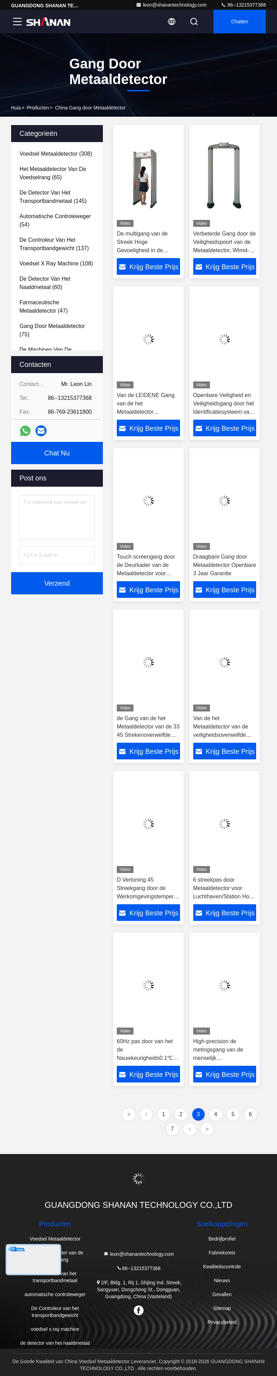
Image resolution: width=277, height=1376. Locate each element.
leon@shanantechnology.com (171, 5)
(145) (53, 197)
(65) (52, 173)
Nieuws (222, 1280)
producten (38, 107)
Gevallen (221, 1294)
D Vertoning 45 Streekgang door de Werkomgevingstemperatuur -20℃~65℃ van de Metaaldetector (152, 896)
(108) (56, 263)
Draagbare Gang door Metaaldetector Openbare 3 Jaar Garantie (224, 565)
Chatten (239, 21)
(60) (44, 283)
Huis (16, 107)
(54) (55, 220)
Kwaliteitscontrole (222, 1266)
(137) (54, 244)
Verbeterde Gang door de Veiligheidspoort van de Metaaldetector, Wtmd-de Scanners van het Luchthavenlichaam (224, 250)
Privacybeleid (221, 1322)
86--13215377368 (243, 5)
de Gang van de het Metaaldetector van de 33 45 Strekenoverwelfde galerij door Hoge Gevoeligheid (148, 735)
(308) (55, 154)
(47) (43, 306)
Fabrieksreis (222, 1252)
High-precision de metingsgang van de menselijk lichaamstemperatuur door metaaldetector (219, 1058)
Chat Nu (57, 453)
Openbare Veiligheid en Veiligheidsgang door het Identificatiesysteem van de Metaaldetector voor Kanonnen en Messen (223, 411)
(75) (52, 330)
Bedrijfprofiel (222, 1239)
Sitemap (222, 1308)
